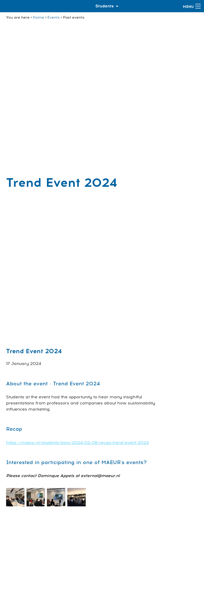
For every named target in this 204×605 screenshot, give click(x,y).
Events (53, 17)
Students (104, 6)
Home (38, 17)
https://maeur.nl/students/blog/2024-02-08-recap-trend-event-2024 (77, 442)
